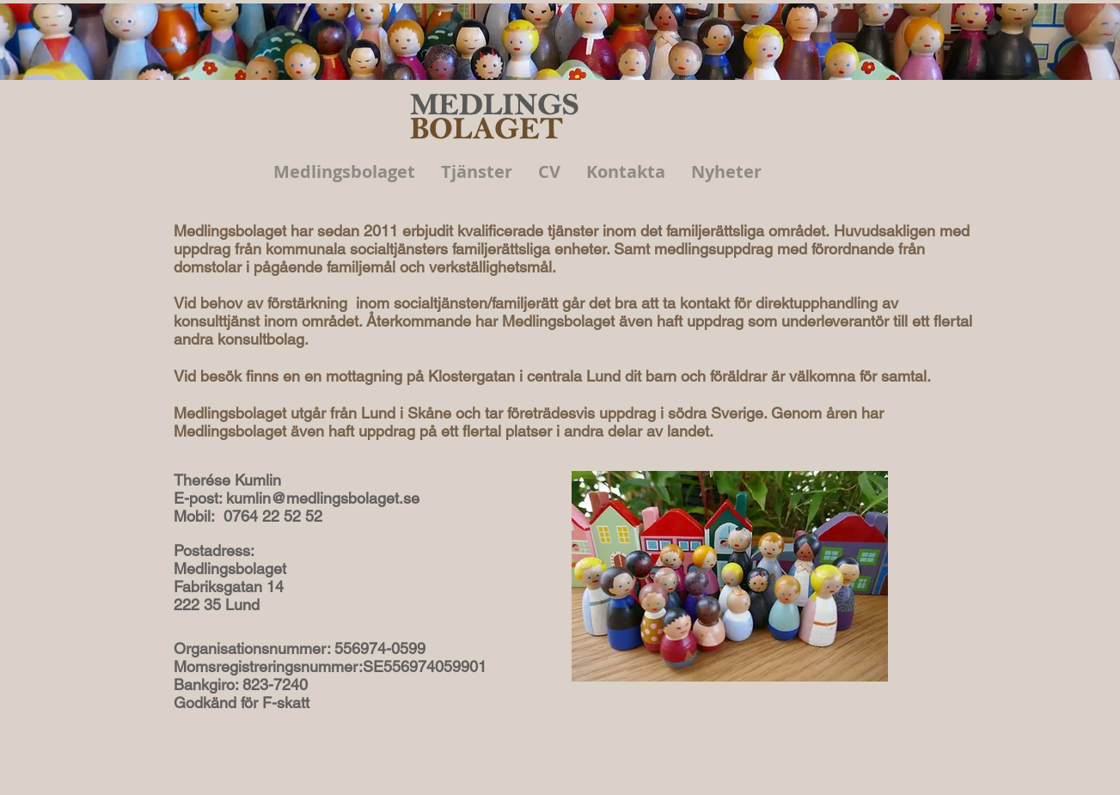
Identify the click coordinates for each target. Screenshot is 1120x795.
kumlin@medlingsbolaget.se (322, 498)
